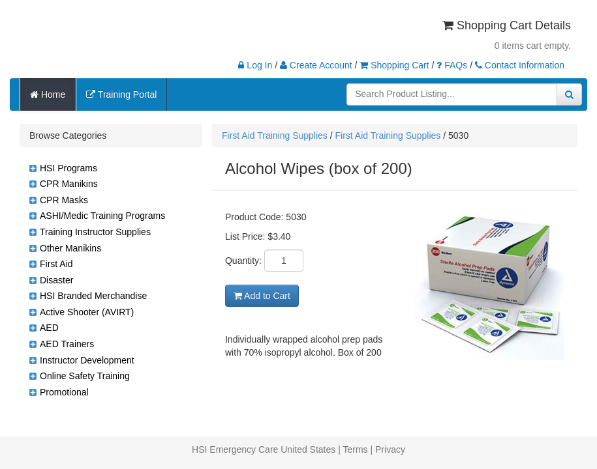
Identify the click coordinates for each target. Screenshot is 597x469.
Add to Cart (262, 296)
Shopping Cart (394, 65)
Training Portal (121, 94)
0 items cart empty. (533, 45)
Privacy (390, 449)
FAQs (451, 65)
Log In (255, 65)
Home (47, 94)
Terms (355, 449)
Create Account (316, 65)
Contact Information (519, 65)
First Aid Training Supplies (275, 135)
